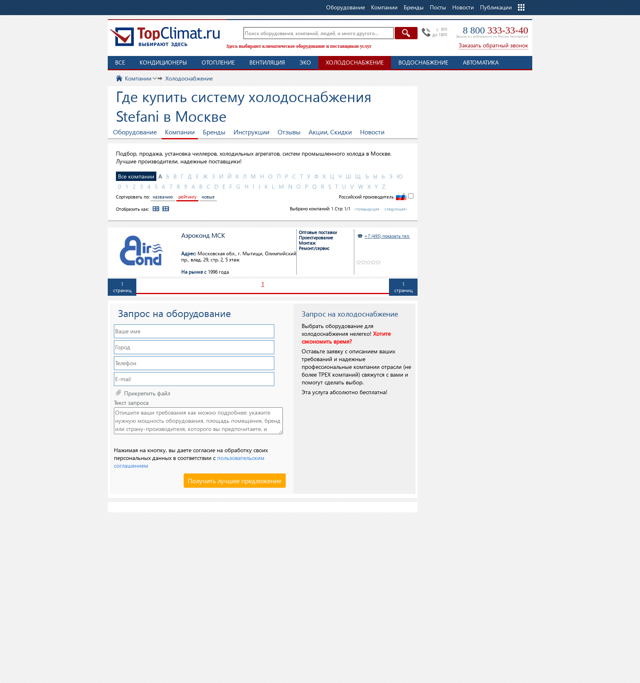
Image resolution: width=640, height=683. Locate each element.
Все (120, 62)
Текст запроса (131, 402)
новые (208, 196)
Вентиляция (267, 62)
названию (163, 196)
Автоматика (481, 62)
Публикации (496, 7)
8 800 (495, 30)
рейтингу (187, 196)
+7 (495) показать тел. (387, 236)
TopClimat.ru (165, 37)
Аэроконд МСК (203, 235)
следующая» (395, 208)
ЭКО (305, 62)
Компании (180, 131)
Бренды (214, 131)
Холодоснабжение (355, 62)
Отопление (218, 62)
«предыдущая (366, 208)
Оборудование (135, 131)
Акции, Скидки (330, 131)
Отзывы (289, 131)
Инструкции (251, 131)
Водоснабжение (423, 62)
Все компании (136, 176)
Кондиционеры (163, 62)
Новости (463, 7)
